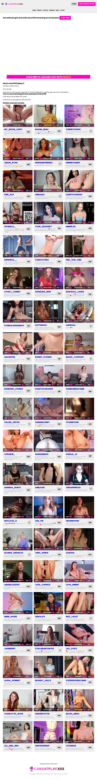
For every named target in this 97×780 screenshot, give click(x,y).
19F (28, 196)
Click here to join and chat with (48, 77)
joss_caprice (42, 584)
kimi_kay (9, 194)
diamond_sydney (13, 389)
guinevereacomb (75, 389)
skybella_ (9, 226)
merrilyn (70, 226)
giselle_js (71, 454)
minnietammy (73, 162)
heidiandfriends (44, 162)
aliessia (70, 552)
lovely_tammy (12, 291)
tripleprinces (73, 487)
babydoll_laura (75, 291)
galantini (9, 357)
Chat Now (65, 18)
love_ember (72, 584)
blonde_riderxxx (13, 552)
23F (90, 228)
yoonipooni (72, 422)
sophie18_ (9, 454)
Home (34, 10)
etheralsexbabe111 (14, 325)
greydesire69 (42, 747)
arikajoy (40, 616)
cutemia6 (71, 747)
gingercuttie (42, 715)
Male (57, 10)
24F (28, 391)
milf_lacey (72, 616)
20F (89, 262)
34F (89, 555)
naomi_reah (41, 129)
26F (59, 457)
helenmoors (72, 520)
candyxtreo (42, 260)
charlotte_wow (13, 715)
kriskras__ (10, 260)
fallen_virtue (12, 422)
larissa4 (70, 325)
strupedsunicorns (76, 682)
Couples (45, 10)
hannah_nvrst (12, 487)
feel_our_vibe (73, 260)
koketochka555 (44, 389)
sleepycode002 (74, 194)
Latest (62, 10)
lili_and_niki (11, 747)
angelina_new (43, 291)
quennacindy (42, 422)
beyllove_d (10, 520)
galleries (18, 100)
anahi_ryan (11, 162)
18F (90, 165)
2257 (66, 775)
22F (28, 132)
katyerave (41, 325)
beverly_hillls (43, 682)
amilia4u (39, 194)
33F (59, 131)
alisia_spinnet (12, 682)
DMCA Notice (58, 775)
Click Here (6, 100)
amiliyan (40, 487)
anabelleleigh (12, 584)
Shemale (52, 10)
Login (74, 4)
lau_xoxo (71, 650)
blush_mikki (72, 715)
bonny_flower (43, 357)
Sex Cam (54, 765)
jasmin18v (9, 650)
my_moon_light (13, 129)
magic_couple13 (75, 357)
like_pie (39, 520)
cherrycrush (73, 129)
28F (28, 749)
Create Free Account (87, 4)
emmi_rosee (10, 616)
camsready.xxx (47, 775)
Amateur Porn (45, 765)
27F (28, 619)
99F (28, 165)
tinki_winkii (41, 552)
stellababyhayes (44, 650)
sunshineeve (41, 454)
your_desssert (43, 226)
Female (39, 10)
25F (28, 229)
